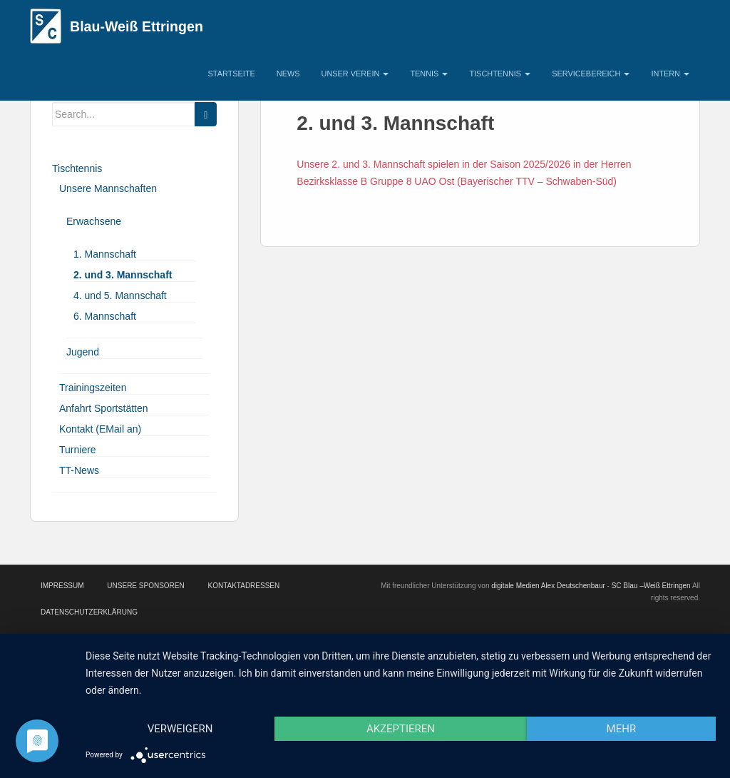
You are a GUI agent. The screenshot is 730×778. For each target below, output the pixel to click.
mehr (622, 728)
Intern (670, 73)
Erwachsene (93, 221)
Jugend (82, 352)
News (288, 73)
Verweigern (180, 728)
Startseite (231, 73)
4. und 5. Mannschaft (120, 295)
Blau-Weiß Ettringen (136, 26)
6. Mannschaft (104, 316)
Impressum (62, 586)
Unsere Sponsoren (145, 586)
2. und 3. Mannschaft (122, 275)
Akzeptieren (400, 728)
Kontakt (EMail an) (100, 429)
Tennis (429, 73)
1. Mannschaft (104, 254)
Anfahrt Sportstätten (103, 408)
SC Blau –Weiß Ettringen (651, 586)
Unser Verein (355, 73)
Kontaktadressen (243, 586)
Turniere (77, 449)
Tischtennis (499, 73)
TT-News (79, 470)
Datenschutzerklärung (89, 612)
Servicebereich (590, 73)
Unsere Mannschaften (108, 188)
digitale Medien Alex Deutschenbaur (548, 586)
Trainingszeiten (92, 387)
